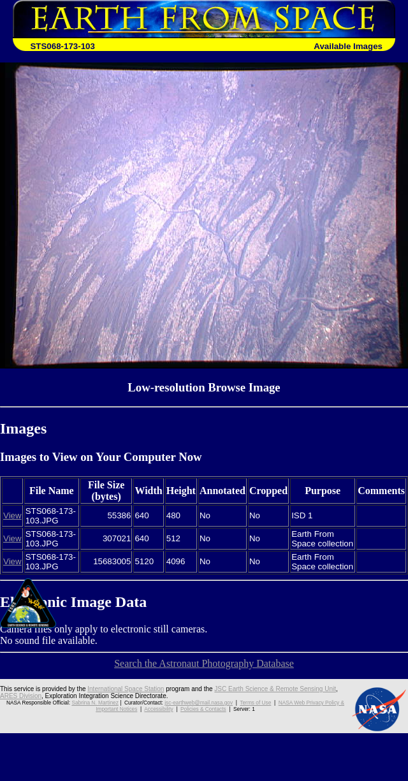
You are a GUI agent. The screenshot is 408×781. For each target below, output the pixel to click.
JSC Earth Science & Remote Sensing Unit (275, 688)
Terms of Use (255, 702)
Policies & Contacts (203, 709)
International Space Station (125, 688)
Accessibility (158, 709)
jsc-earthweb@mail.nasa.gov (198, 702)
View (12, 515)
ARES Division (20, 695)
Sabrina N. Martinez (94, 702)
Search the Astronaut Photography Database (204, 663)
